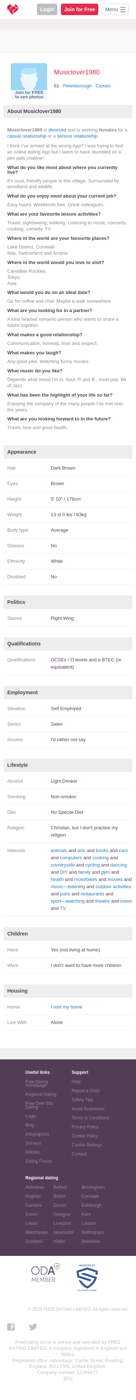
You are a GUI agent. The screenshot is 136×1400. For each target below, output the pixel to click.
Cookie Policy (85, 1135)
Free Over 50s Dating (39, 1105)
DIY (63, 872)
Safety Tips (82, 1099)
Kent (86, 1214)
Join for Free (79, 9)
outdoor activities (113, 886)
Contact (79, 1154)
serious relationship (77, 136)
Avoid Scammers (88, 1108)
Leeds (31, 1223)
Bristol (60, 1196)
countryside (63, 865)
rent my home (67, 1007)
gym (105, 872)
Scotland (33, 1241)
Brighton (33, 1196)
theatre (102, 901)
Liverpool (62, 1223)
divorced (57, 130)
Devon (60, 1205)
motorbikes (85, 879)
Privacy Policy (85, 1126)
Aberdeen (34, 1187)
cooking (100, 857)
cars (123, 850)
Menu (111, 9)
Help (76, 1081)
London (89, 1223)
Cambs (103, 85)
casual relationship (26, 136)
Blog (29, 1125)
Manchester (36, 1232)
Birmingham (93, 1187)
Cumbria (33, 1205)
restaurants (92, 893)
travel (126, 901)
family (84, 872)
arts (82, 850)
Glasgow (62, 1214)
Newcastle (64, 1232)
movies (115, 879)
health (57, 879)
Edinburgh (92, 1205)
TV (63, 908)
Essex (31, 1214)
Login (47, 9)
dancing (118, 865)
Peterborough (77, 85)
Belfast (60, 1187)
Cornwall (90, 1196)
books (102, 850)
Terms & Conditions (91, 1117)
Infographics (37, 1134)
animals (59, 850)
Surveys (33, 1143)
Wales (60, 1241)
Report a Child (86, 1090)
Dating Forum (38, 1161)
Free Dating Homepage (36, 1083)
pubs (65, 893)
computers (71, 857)
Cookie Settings (87, 1145)
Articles (32, 1152)
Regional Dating (40, 1094)
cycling (92, 865)
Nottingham (93, 1232)
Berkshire (91, 1241)
